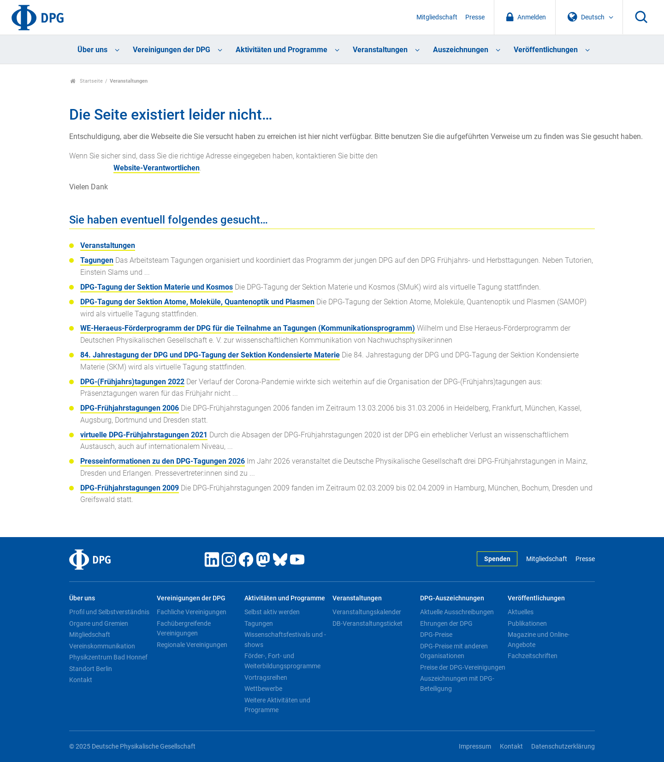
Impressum (475, 746)
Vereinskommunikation (102, 646)
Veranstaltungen (380, 49)
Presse (475, 17)
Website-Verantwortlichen (156, 167)
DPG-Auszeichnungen (452, 598)
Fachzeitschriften (532, 655)
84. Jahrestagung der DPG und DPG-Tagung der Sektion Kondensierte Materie (210, 355)
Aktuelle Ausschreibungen (457, 612)
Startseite (86, 81)
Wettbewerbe (263, 688)
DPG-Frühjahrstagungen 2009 (129, 488)
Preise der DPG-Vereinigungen (462, 667)
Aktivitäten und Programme (281, 49)
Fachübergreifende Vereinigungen (184, 628)
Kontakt (80, 679)
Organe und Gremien (98, 623)
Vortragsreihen (265, 677)
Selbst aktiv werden (272, 612)
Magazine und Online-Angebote (538, 639)
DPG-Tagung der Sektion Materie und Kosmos (156, 287)
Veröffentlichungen (546, 49)
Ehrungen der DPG (446, 623)
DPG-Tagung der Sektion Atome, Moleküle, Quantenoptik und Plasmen (197, 301)
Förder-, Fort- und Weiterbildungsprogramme (282, 661)
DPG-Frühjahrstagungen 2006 (129, 408)
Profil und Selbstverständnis (109, 612)
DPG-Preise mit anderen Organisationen (454, 651)
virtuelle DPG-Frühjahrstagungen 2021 (144, 434)
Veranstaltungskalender (366, 612)
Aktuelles (521, 612)
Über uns (92, 49)
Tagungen (96, 260)
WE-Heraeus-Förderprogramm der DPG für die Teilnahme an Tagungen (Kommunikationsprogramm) (247, 328)
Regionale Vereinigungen (192, 644)
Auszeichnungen (460, 49)
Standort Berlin (90, 668)
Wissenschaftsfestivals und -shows (285, 639)
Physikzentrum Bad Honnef (108, 657)
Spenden (497, 559)
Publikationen (527, 623)
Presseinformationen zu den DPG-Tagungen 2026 (162, 461)
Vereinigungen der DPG (171, 49)
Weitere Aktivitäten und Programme (277, 705)
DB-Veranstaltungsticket (367, 623)
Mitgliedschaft (436, 17)
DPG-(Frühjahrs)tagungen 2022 (132, 381)
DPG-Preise (436, 634)
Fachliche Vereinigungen (191, 612)
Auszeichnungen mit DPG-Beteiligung (457, 683)
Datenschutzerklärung (563, 746)
